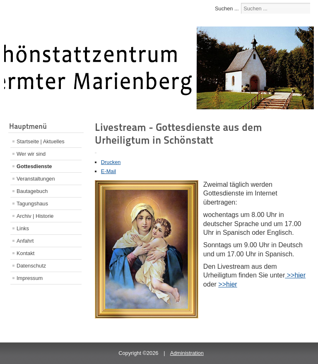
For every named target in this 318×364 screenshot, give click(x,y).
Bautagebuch (32, 191)
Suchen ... (227, 8)
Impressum (30, 278)
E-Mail (108, 171)
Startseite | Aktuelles (41, 141)
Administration (187, 353)
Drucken (111, 162)
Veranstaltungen (36, 179)
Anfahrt (25, 241)
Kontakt (25, 253)
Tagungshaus (32, 203)
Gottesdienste (34, 166)
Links (23, 228)
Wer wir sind (31, 154)
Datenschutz (31, 266)
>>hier (295, 275)
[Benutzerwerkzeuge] (95, 153)
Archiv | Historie (35, 216)
